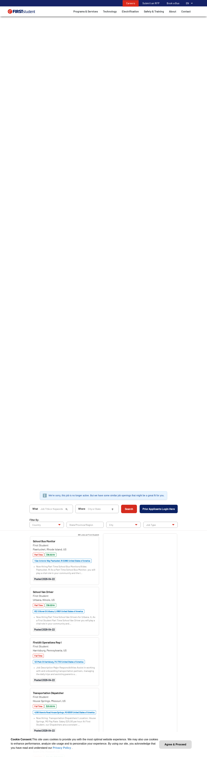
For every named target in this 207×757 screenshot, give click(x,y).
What (35, 508)
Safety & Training (154, 11)
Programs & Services (85, 11)
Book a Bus (173, 3)
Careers (130, 3)
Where (81, 508)
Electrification (130, 11)
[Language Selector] (188, 3)
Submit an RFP (150, 3)
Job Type (151, 524)
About (172, 11)
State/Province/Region (81, 524)
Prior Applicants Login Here (158, 508)
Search (129, 508)
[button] (44, 541)
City (111, 524)
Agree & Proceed (175, 744)
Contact (186, 11)
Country (36, 524)
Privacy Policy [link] (62, 747)
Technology (110, 11)
